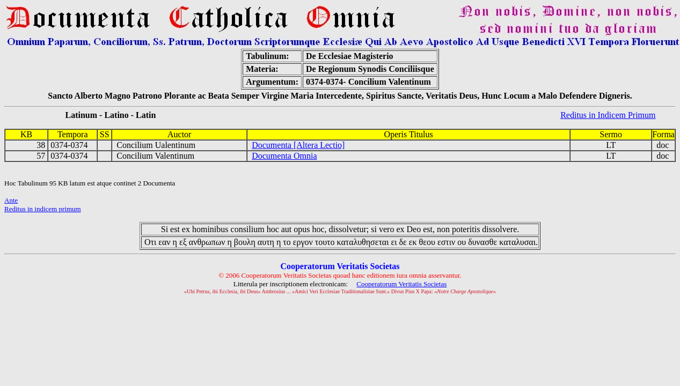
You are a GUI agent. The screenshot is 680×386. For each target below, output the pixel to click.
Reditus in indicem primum (42, 209)
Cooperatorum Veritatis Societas (401, 284)
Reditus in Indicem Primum (607, 115)
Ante (11, 200)
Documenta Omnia (284, 155)
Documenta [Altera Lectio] (298, 145)
